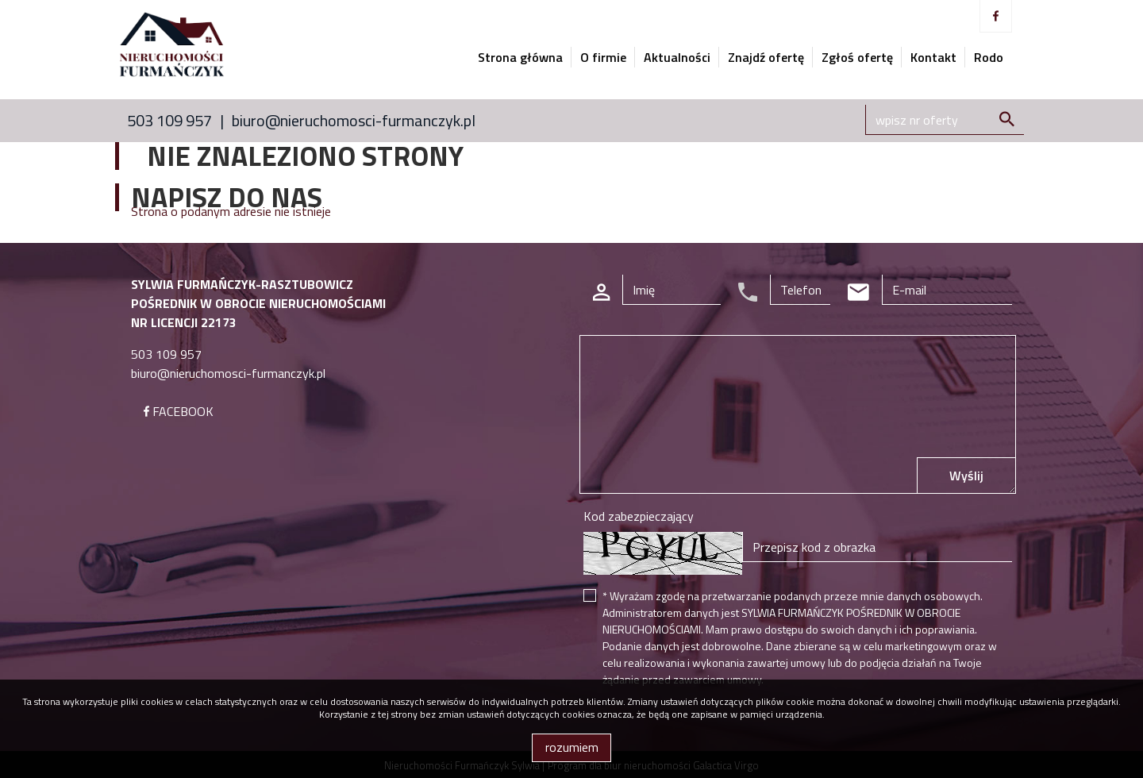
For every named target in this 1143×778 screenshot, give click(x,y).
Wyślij (966, 475)
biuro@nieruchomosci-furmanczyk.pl (353, 120)
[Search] (944, 120)
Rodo (988, 57)
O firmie (603, 57)
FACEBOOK (179, 411)
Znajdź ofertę (766, 57)
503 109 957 (169, 120)
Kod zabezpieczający (638, 516)
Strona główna (520, 57)
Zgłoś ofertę (857, 57)
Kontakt (933, 57)
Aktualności (677, 57)
